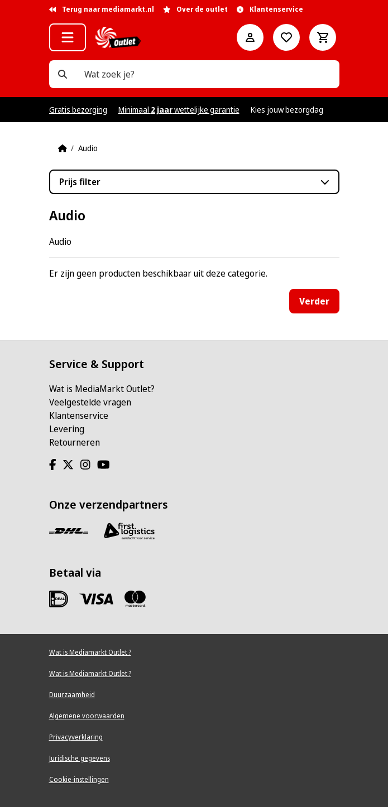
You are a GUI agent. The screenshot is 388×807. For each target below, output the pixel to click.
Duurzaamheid (72, 694)
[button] (67, 37)
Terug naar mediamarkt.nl (101, 9)
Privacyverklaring (76, 737)
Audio (88, 148)
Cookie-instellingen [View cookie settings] (79, 779)
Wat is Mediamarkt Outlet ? (90, 652)
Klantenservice (78, 415)
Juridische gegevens (79, 758)
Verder (314, 301)
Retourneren (74, 442)
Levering (66, 429)
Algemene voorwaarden (86, 716)
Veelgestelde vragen (90, 402)
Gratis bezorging (78, 109)
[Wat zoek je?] (62, 74)
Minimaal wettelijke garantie (178, 109)
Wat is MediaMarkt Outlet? (102, 389)
